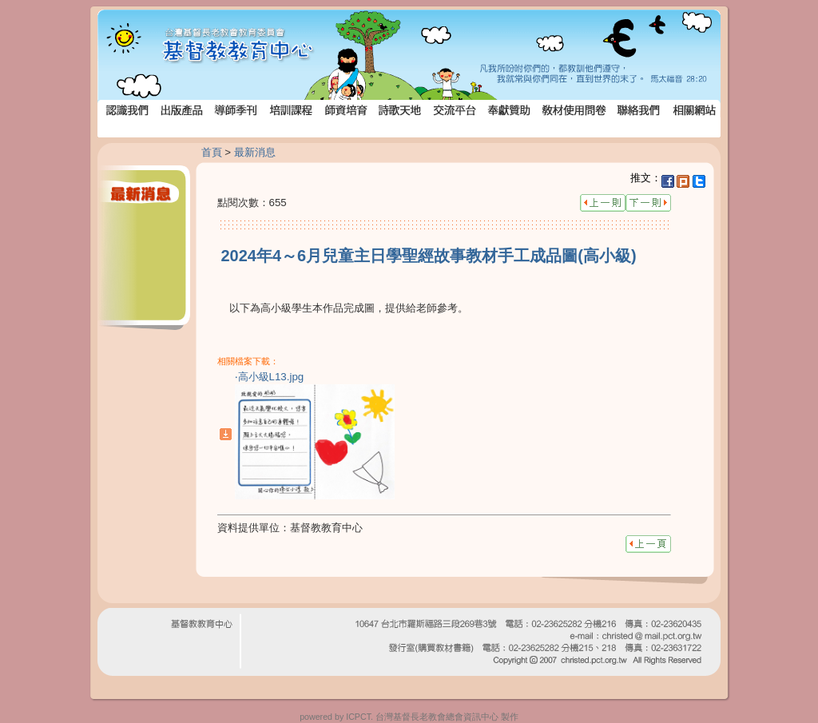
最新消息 (255, 152)
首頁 (211, 152)
